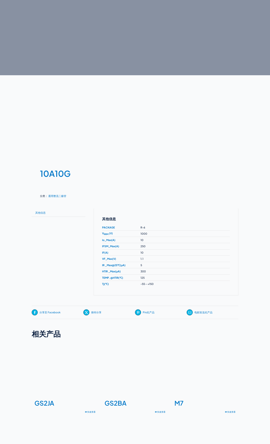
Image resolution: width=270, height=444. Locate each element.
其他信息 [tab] (40, 212)
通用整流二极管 (57, 195)
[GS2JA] (65, 371)
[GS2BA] (135, 371)
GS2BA (116, 403)
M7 (179, 403)
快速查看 (91, 412)
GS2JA (44, 403)
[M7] (205, 371)
